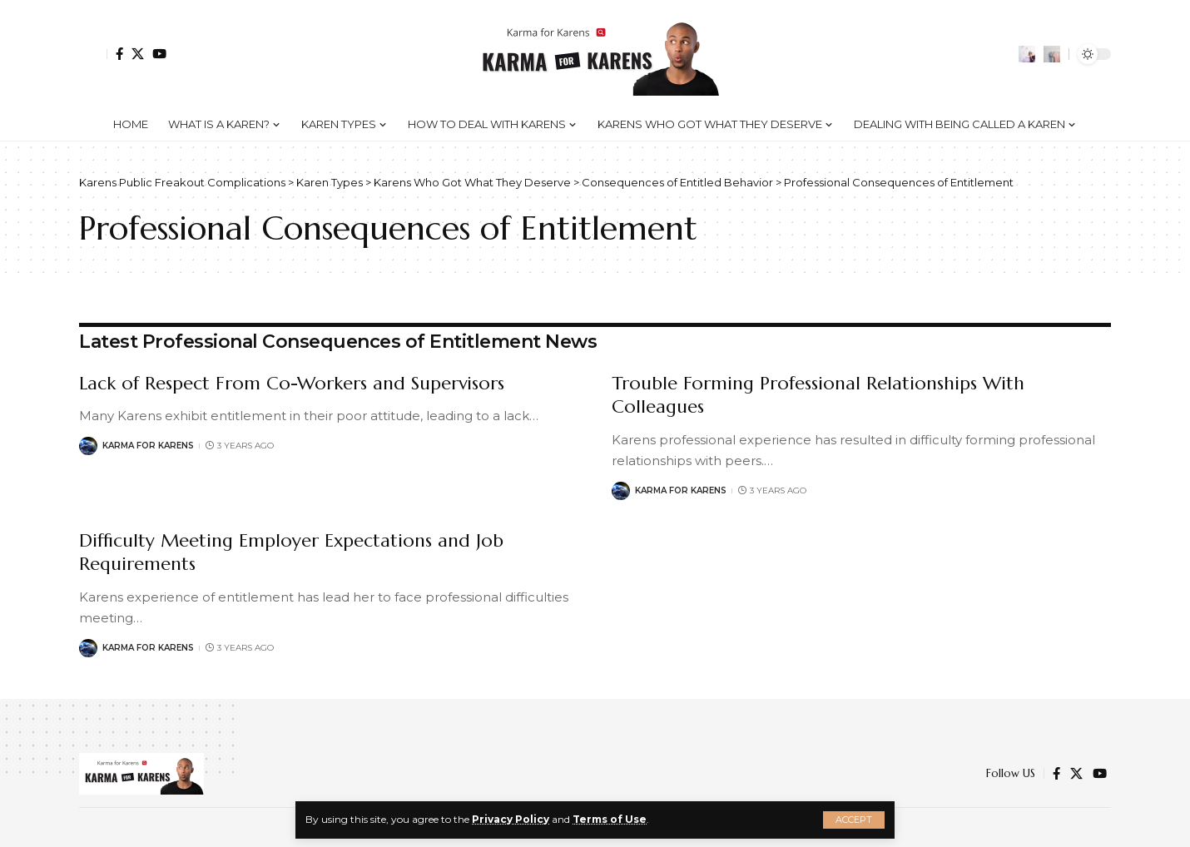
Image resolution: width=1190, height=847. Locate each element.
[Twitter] (137, 53)
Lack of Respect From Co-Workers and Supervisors (291, 383)
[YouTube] (159, 53)
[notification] (1027, 54)
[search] (1052, 54)
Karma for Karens (148, 445)
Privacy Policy (510, 819)
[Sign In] (93, 54)
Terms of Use (610, 819)
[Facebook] (119, 53)
